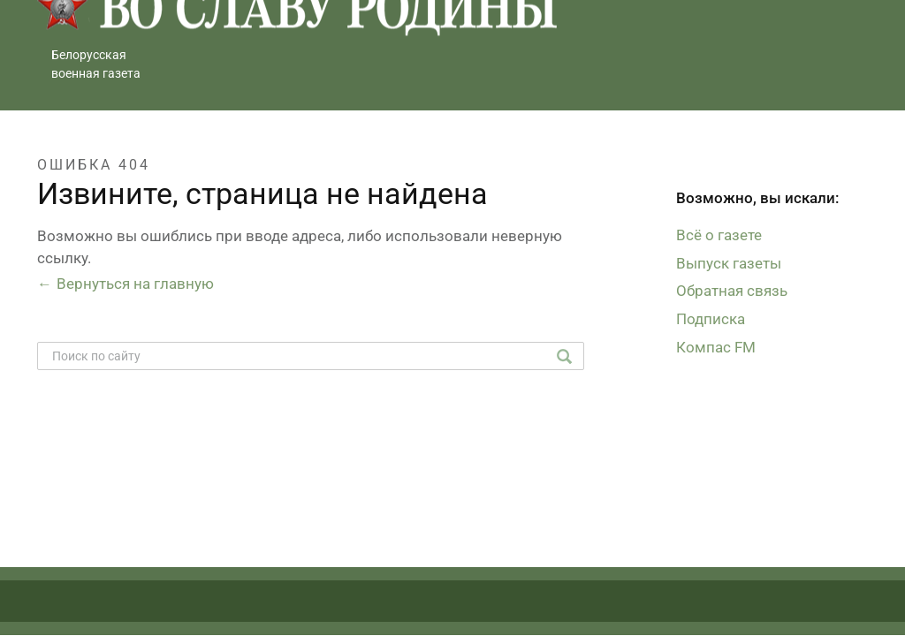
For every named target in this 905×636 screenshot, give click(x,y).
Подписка (710, 319)
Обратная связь (731, 290)
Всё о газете (719, 235)
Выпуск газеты (728, 263)
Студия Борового (807, 610)
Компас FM (716, 347)
